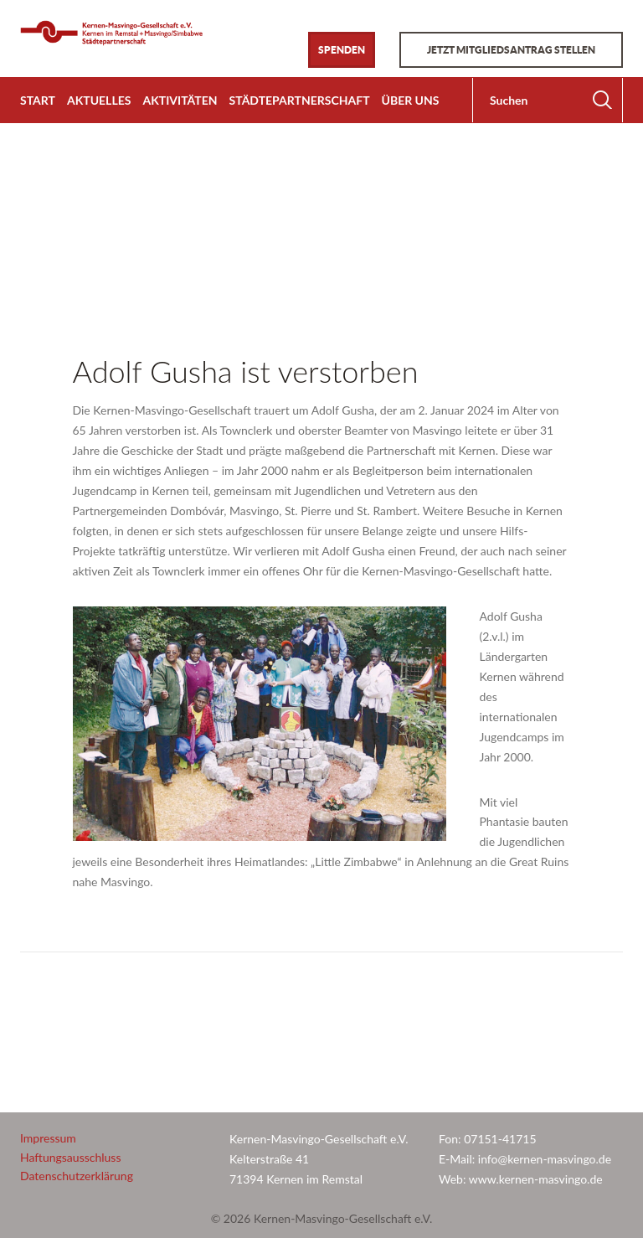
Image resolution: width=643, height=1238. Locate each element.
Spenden (341, 49)
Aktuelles (99, 100)
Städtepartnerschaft (299, 100)
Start (37, 100)
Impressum (48, 1138)
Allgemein (96, 214)
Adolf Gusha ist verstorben (246, 371)
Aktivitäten (179, 100)
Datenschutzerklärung (76, 1175)
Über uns (411, 100)
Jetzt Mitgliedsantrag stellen (511, 49)
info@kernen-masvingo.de (546, 1159)
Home (35, 214)
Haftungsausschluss (70, 1157)
